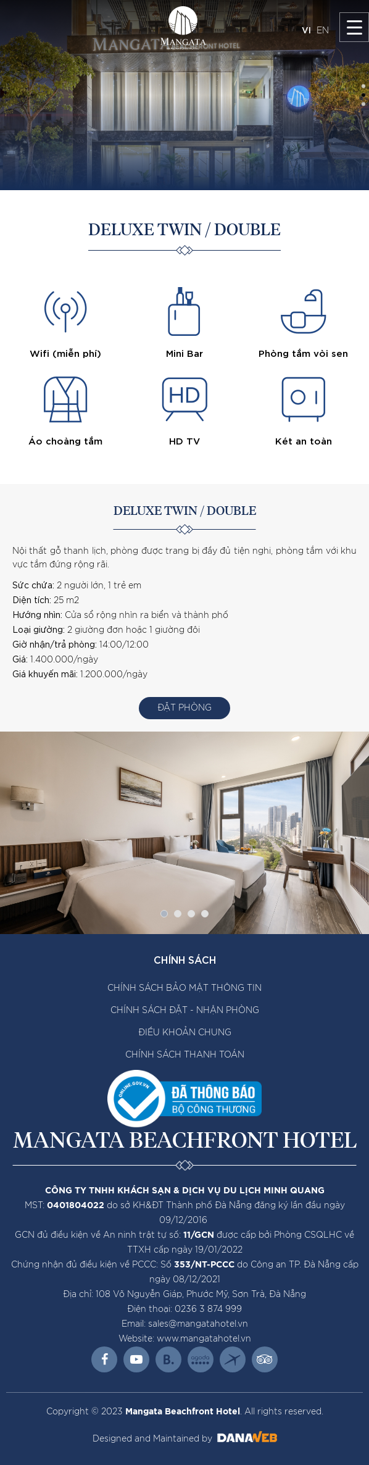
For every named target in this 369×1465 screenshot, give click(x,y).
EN (323, 31)
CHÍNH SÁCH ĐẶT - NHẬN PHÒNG (184, 1010)
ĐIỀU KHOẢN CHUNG (184, 1033)
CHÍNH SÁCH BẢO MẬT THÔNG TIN (184, 988)
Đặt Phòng (184, 708)
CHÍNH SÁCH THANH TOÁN (184, 1055)
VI (306, 29)
